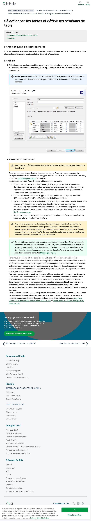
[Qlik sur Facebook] (83, 503)
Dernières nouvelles (14, 488)
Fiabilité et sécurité (13, 433)
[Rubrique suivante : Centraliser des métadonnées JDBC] (67, 343)
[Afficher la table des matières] (5, 10)
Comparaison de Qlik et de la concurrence (23, 447)
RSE (7, 471)
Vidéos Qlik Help (13, 361)
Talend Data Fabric (13, 399)
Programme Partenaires (15, 481)
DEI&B (8, 475)
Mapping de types (47, 253)
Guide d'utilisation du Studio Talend (21, 11)
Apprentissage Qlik (13, 371)
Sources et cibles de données (18, 453)
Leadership (10, 468)
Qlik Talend (10, 392)
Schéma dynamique (22, 212)
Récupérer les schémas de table (58, 14)
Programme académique (16, 478)
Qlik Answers (11, 412)
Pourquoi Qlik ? (12, 430)
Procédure (11, 38)
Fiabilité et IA (11, 440)
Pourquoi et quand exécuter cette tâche (22, 35)
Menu (88, 4)
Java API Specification (26, 178)
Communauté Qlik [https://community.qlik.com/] (61, 503)
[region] (45, 513)
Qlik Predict (10, 415)
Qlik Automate (11, 419)
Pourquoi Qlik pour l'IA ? (15, 443)
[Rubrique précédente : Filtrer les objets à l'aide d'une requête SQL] (23, 343)
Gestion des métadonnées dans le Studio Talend (53, 11)
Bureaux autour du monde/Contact (20, 491)
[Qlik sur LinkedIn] (78, 503)
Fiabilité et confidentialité (16, 437)
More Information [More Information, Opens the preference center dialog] (74, 515)
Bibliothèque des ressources (18, 377)
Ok (74, 510)
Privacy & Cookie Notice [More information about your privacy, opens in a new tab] (39, 518)
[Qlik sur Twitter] (74, 503)
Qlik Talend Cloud (13, 396)
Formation (10, 367)
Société (9, 465)
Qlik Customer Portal (14, 374)
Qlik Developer (12, 364)
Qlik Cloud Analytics (14, 409)
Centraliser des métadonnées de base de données (26, 14)
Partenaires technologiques (17, 450)
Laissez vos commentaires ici (19, 333)
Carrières (9, 485)
